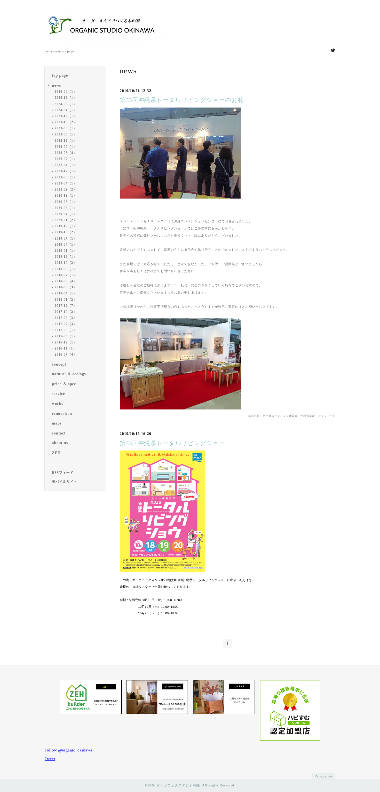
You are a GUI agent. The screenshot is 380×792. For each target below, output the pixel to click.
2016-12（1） (66, 342)
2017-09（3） (66, 318)
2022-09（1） (66, 147)
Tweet (50, 759)
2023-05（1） (66, 134)
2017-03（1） (66, 336)
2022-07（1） (66, 159)
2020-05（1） (66, 208)
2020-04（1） (66, 214)
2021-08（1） (66, 177)
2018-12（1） (66, 256)
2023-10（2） (66, 122)
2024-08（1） (66, 104)
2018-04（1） (66, 293)
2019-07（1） (66, 238)
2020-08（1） (66, 202)
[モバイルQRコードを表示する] (77, 481)
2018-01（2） (66, 299)
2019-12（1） (66, 226)
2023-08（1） (66, 128)
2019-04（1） (66, 244)
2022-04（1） (66, 165)
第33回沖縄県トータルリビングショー (172, 443)
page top (323, 775)
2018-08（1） (66, 269)
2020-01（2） (66, 220)
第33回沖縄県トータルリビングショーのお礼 (182, 100)
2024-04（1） (66, 110)
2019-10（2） (66, 232)
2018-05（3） (66, 287)
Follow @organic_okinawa (68, 750)
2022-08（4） (66, 153)
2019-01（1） (66, 250)
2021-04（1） (66, 183)
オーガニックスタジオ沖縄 (178, 785)
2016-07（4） (66, 354)
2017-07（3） (66, 324)
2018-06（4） (66, 281)
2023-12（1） (66, 116)
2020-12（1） (66, 195)
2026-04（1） (66, 91)
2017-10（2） (66, 312)
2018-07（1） (66, 275)
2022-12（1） (66, 140)
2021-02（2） (66, 189)
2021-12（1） (66, 171)
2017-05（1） (66, 330)
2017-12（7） (66, 306)
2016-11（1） (66, 348)
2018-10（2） (66, 263)
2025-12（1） (66, 98)
